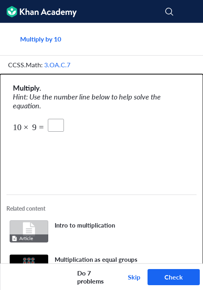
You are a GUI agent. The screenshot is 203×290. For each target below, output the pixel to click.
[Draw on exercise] (12, 277)
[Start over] (64, 277)
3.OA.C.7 (57, 64)
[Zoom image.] (101, 157)
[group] (101, 143)
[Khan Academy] (38, 11)
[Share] (187, 39)
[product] (56, 125)
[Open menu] (192, 12)
